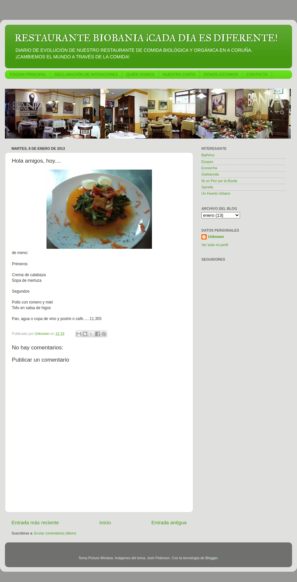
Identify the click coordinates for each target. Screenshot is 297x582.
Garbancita (210, 174)
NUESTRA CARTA (179, 74)
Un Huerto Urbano (215, 193)
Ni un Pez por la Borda (219, 181)
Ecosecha (209, 168)
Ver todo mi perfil (214, 245)
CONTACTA (257, 74)
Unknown (216, 237)
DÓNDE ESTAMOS (221, 74)
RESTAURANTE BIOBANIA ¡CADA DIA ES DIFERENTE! (146, 38)
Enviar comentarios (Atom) (55, 533)
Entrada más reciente (35, 522)
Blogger (211, 558)
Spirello (207, 187)
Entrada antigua (169, 522)
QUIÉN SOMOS (140, 74)
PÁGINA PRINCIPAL (28, 74)
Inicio (105, 522)
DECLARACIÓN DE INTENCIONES (86, 74)
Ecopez (207, 162)
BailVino (207, 155)
